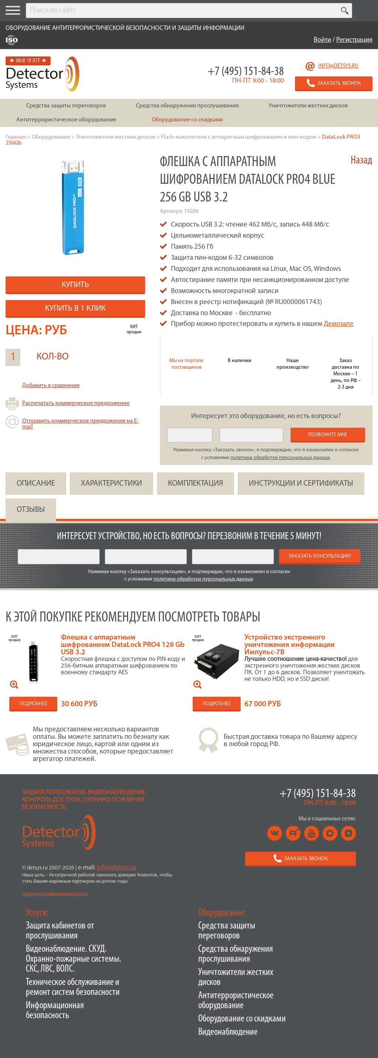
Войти (322, 40)
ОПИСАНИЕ (36, 483)
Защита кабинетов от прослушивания (60, 931)
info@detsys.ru (338, 66)
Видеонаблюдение (228, 1032)
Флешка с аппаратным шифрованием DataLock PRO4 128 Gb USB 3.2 (123, 645)
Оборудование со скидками (242, 1019)
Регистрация (354, 40)
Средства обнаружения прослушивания (235, 954)
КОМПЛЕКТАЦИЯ (195, 483)
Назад (361, 160)
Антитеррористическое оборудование (236, 1001)
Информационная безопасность (55, 1011)
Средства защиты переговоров (226, 931)
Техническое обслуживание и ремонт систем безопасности (73, 987)
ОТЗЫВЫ (31, 510)
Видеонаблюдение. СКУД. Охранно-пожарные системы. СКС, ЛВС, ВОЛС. (73, 959)
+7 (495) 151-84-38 (245, 72)
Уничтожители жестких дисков (235, 978)
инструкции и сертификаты (301, 483)
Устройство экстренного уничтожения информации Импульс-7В (289, 645)
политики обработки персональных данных (280, 458)
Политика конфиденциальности (54, 894)
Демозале (339, 324)
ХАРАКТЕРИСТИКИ (111, 483)
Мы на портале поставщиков (186, 364)
